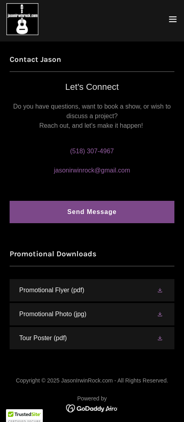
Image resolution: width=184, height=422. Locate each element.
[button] (173, 19)
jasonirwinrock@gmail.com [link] (92, 170)
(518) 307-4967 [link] (92, 151)
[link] (22, 19)
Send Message (91, 211)
